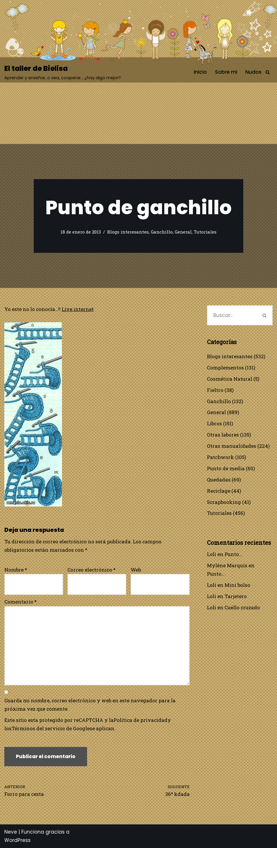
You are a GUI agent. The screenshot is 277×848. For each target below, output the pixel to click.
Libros (214, 423)
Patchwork (220, 457)
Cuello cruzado (242, 607)
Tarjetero (236, 596)
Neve (10, 831)
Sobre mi (226, 72)
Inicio (200, 72)
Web (136, 569)
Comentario (20, 601)
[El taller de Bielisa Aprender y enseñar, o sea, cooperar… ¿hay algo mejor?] (62, 72)
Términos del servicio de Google (51, 728)
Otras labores (223, 434)
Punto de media (226, 468)
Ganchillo (162, 232)
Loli (211, 554)
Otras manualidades (231, 446)
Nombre (15, 569)
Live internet (78, 309)
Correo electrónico (91, 569)
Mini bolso (237, 585)
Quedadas (219, 479)
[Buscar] (267, 72)
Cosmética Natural (229, 378)
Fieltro (215, 390)
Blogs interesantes (128, 232)
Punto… (233, 554)
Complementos (225, 367)
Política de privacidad (140, 720)
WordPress (17, 840)
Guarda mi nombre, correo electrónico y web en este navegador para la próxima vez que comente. (90, 704)
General (183, 232)
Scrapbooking (224, 502)
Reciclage (218, 490)
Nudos (253, 72)
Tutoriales (205, 232)
